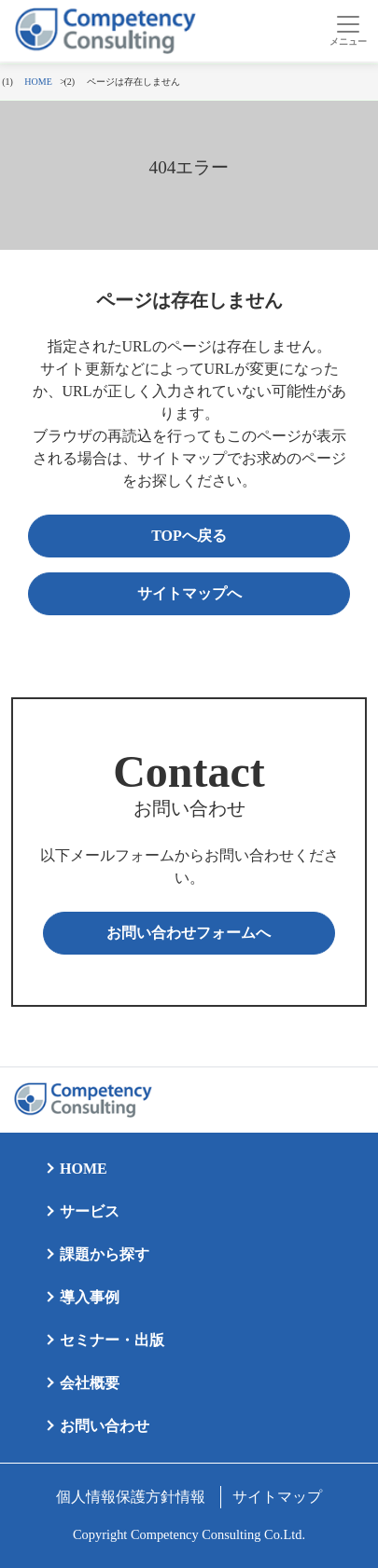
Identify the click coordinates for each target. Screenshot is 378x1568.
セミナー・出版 (112, 1340)
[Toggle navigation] (347, 30)
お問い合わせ (104, 1426)
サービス (89, 1211)
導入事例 (89, 1297)
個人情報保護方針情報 (130, 1497)
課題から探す (104, 1254)
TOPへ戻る (189, 535)
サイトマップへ (189, 593)
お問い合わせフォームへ (188, 933)
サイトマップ (277, 1497)
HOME (83, 1168)
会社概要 (89, 1383)
